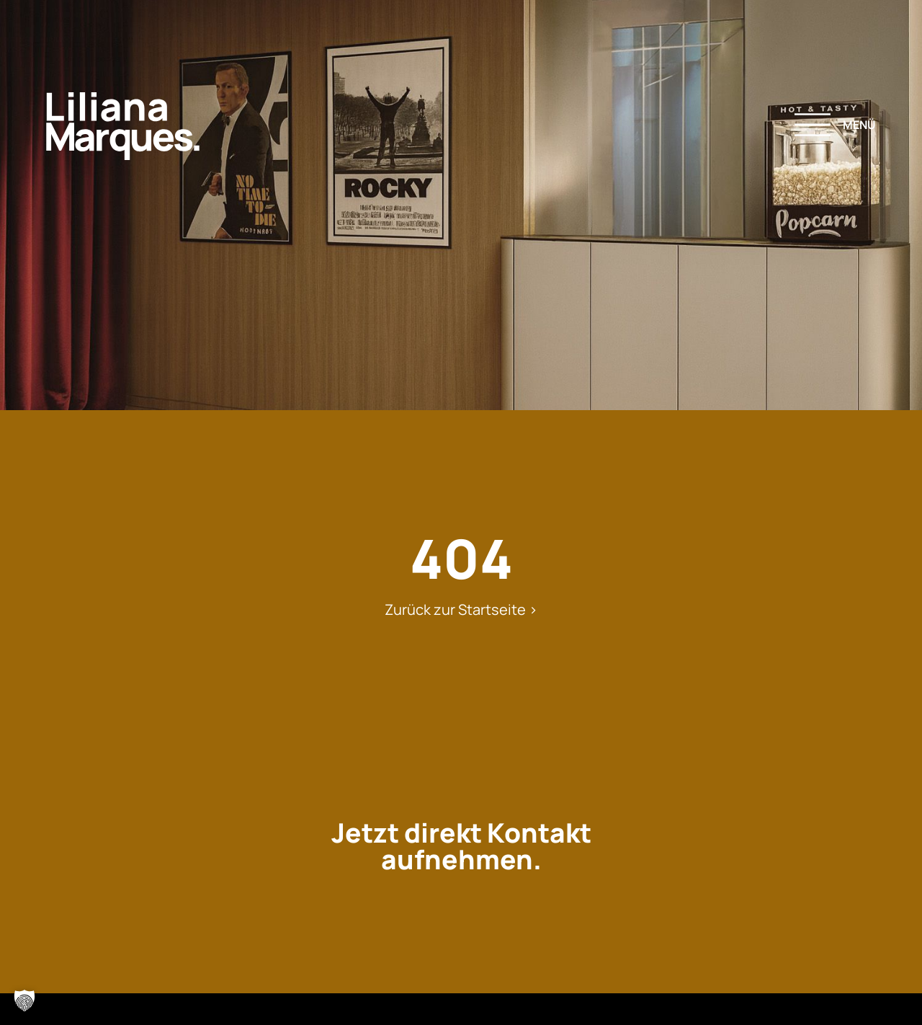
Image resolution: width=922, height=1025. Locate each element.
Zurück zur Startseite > (461, 609)
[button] (24, 1000)
